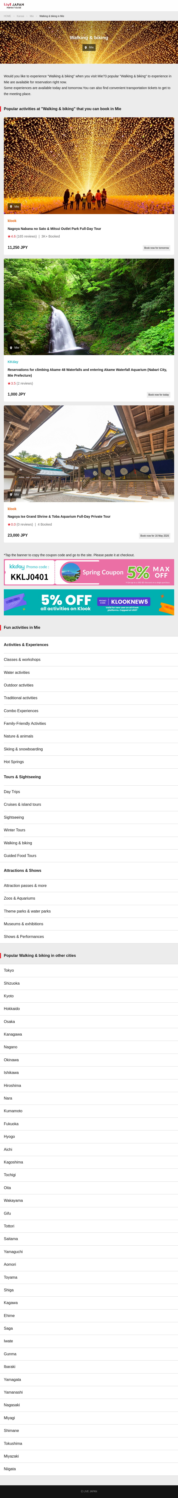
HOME (7, 16)
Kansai (20, 16)
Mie (32, 16)
